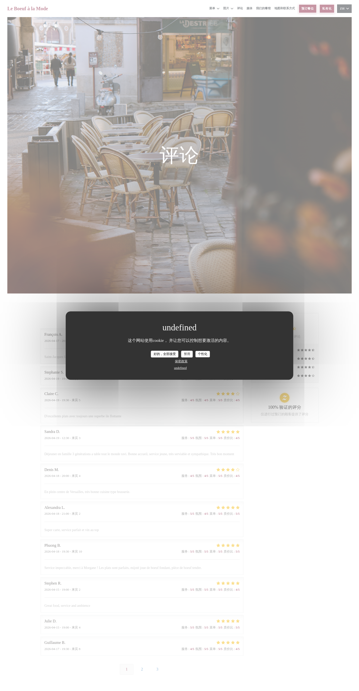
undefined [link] (180, 368)
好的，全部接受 (165, 354)
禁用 (187, 354)
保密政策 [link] (181, 361)
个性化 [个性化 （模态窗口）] (202, 354)
